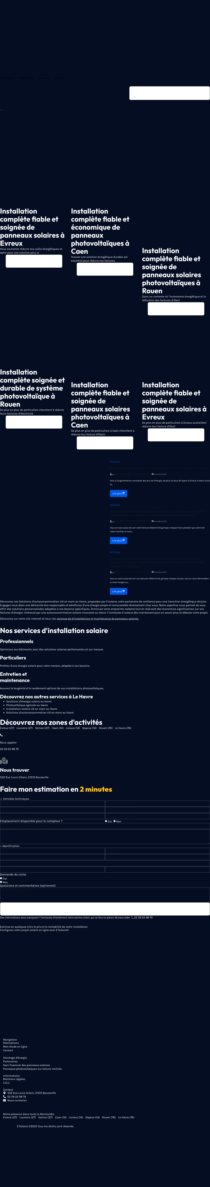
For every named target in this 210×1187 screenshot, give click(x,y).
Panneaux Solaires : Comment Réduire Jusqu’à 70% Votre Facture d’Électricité (158, 469)
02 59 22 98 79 (143, 920)
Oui (110, 823)
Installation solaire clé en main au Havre (31, 711)
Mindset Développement (132, 475)
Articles (115, 463)
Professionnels (25, 78)
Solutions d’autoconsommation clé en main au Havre (40, 714)
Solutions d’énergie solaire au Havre (29, 703)
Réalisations (44, 78)
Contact (58, 78)
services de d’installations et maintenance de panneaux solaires (97, 621)
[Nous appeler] (1, 737)
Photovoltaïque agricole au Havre (27, 707)
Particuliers (8, 78)
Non (118, 823)
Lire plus (119, 495)
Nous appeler (8, 744)
